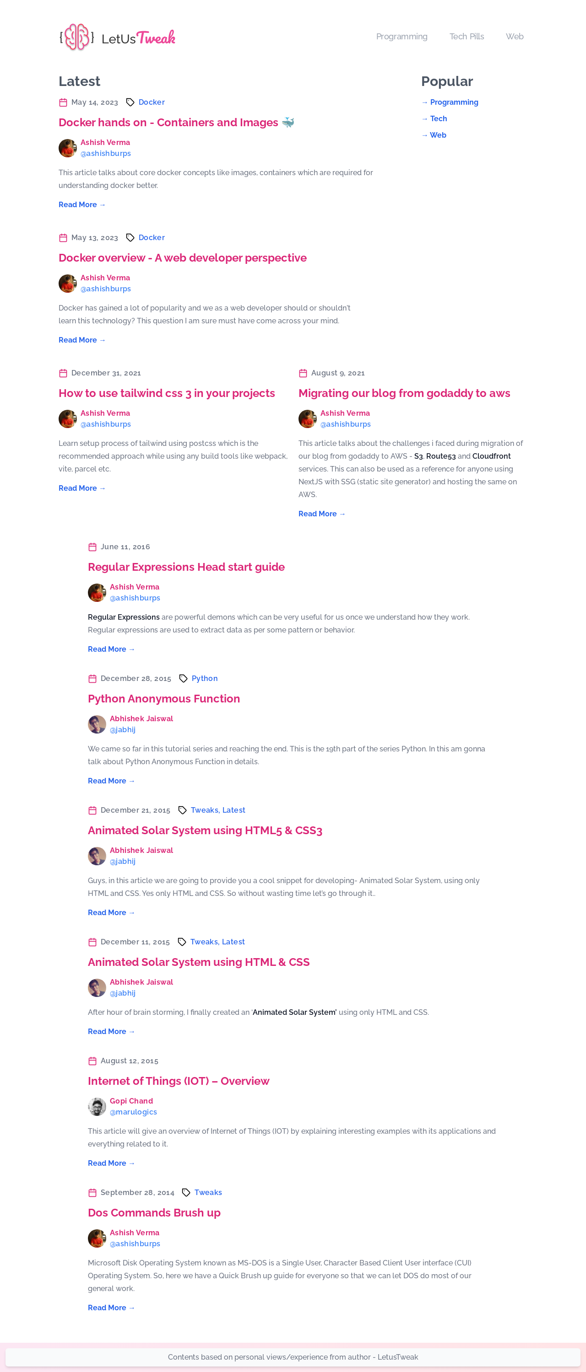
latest (233, 810)
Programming (402, 36)
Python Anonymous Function (164, 698)
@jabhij (123, 729)
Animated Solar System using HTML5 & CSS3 (205, 830)
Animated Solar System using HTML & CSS (199, 962)
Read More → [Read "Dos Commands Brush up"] (112, 1307)
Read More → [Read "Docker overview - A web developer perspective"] (82, 340)
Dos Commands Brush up (154, 1212)
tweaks (208, 1192)
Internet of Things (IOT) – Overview (179, 1081)
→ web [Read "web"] (433, 135)
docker (152, 102)
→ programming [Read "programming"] (449, 102)
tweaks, (206, 810)
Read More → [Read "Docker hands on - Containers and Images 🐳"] (82, 204)
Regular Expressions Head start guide (186, 566)
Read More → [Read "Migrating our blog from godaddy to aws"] (322, 513)
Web (515, 36)
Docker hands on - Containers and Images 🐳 (177, 122)
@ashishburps (106, 153)
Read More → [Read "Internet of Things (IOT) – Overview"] (112, 1163)
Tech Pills (467, 36)
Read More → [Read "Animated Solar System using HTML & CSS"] (112, 1031)
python (205, 678)
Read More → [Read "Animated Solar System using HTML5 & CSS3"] (112, 912)
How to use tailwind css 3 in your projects (167, 393)
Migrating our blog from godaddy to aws (404, 393)
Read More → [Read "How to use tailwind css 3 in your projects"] (82, 488)
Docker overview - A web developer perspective (183, 257)
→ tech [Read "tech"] (434, 118)
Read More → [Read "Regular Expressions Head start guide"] (112, 649)
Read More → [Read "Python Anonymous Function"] (112, 781)
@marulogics (133, 1112)
